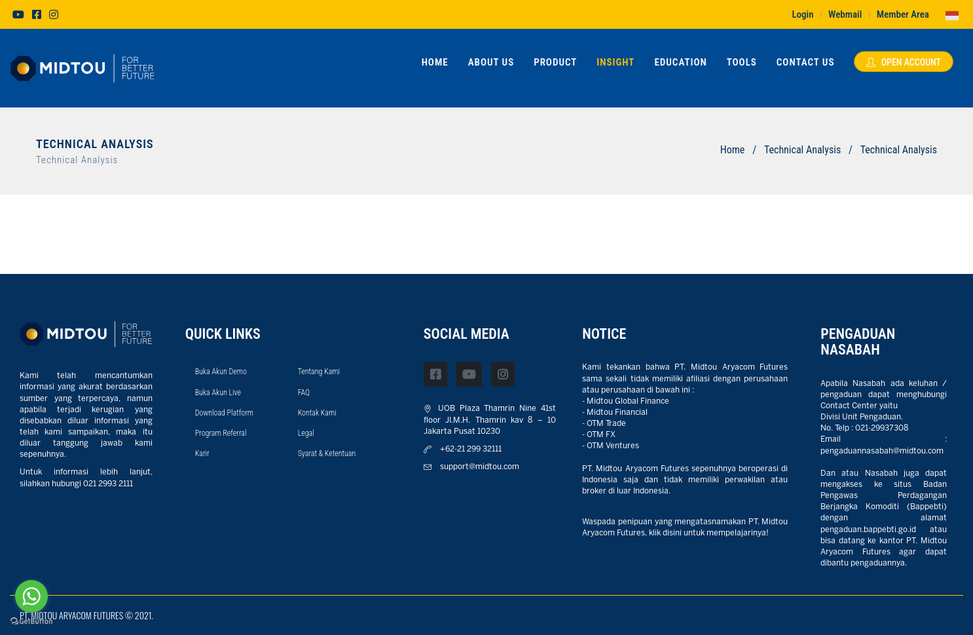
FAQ (304, 392)
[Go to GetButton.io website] (31, 621)
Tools (742, 62)
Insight (615, 62)
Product (555, 62)
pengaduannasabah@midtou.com (882, 451)
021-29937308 (881, 428)
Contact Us (806, 62)
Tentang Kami (319, 371)
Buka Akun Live (218, 392)
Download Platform (224, 412)
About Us (491, 62)
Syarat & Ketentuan (327, 453)
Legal (306, 433)
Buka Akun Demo (221, 371)
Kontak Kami (317, 412)
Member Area (903, 14)
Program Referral (221, 433)
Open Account (903, 62)
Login (802, 14)
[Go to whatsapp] (31, 596)
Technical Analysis (802, 150)
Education (680, 62)
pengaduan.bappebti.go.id (868, 529)
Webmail (845, 14)
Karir (202, 453)
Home (435, 62)
